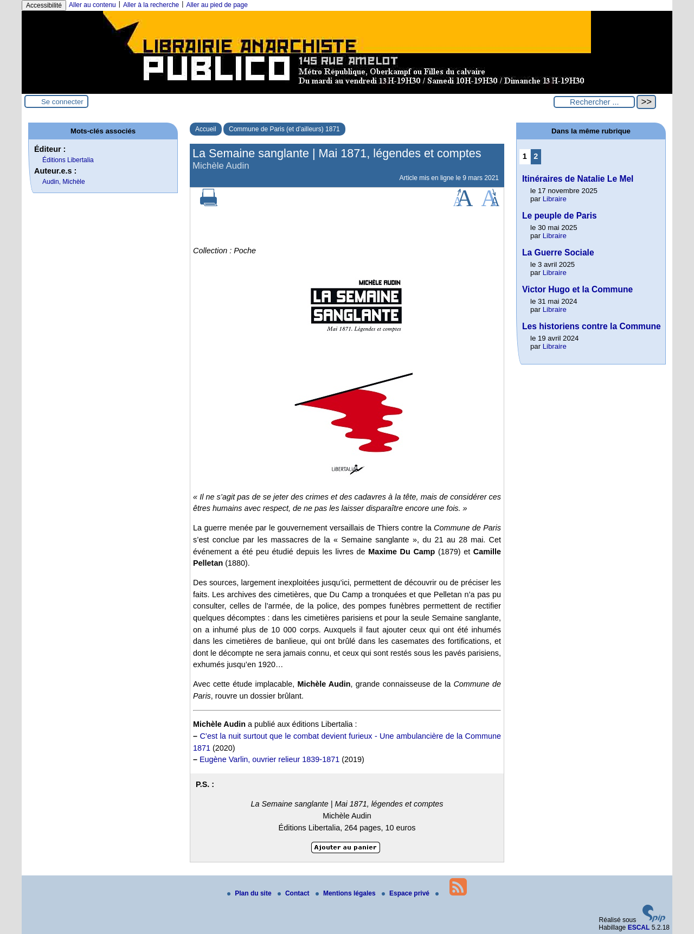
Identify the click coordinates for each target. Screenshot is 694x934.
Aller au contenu (92, 5)
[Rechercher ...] (594, 102)
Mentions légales (346, 893)
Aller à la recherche (151, 5)
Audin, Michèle (63, 181)
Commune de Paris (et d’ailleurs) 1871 (284, 129)
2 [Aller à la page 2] (536, 156)
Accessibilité (44, 5)
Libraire (555, 199)
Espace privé (406, 893)
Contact (294, 893)
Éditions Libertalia (68, 160)
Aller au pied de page (216, 5)
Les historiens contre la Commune (591, 326)
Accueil (205, 129)
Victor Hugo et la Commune (577, 289)
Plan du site (250, 893)
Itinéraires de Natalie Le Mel (577, 178)
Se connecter (62, 102)
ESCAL (639, 927)
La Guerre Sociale (558, 252)
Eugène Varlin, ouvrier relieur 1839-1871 (269, 759)
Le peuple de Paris (559, 215)
